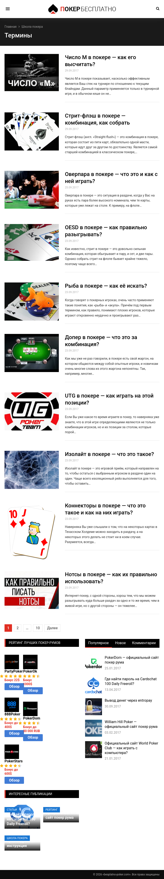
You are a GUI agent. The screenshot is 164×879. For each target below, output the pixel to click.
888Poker (12, 714)
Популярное (98, 643)
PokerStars (14, 761)
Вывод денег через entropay (128, 700)
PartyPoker (14, 671)
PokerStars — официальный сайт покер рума (59, 813)
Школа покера (17, 838)
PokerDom (31, 718)
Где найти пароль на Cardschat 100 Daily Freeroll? (131, 681)
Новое (120, 643)
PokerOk (30, 671)
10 (38, 628)
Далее (52, 628)
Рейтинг (51, 809)
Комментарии (144, 643)
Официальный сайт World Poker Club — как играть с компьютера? (131, 748)
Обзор (14, 686)
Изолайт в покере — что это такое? (109, 454)
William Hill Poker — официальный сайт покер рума (131, 724)
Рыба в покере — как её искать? (106, 286)
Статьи (12, 809)
